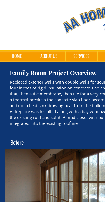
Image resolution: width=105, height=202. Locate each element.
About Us (49, 55)
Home (17, 55)
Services (81, 55)
